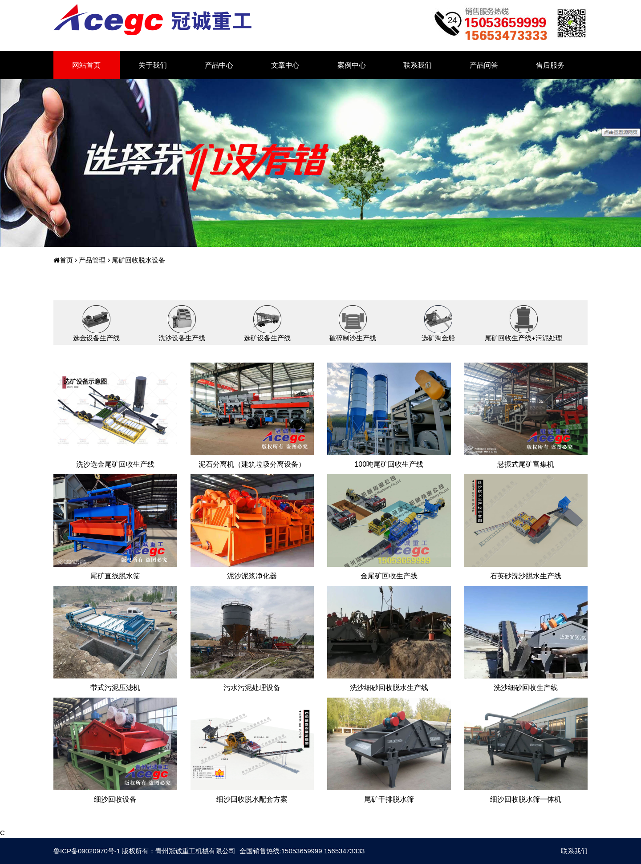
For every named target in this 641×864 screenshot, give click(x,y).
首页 (63, 260)
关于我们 (152, 65)
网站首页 (86, 65)
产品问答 (484, 65)
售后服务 (550, 65)
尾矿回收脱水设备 (137, 260)
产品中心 (219, 65)
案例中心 (351, 65)
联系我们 (417, 65)
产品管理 (91, 260)
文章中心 (285, 65)
